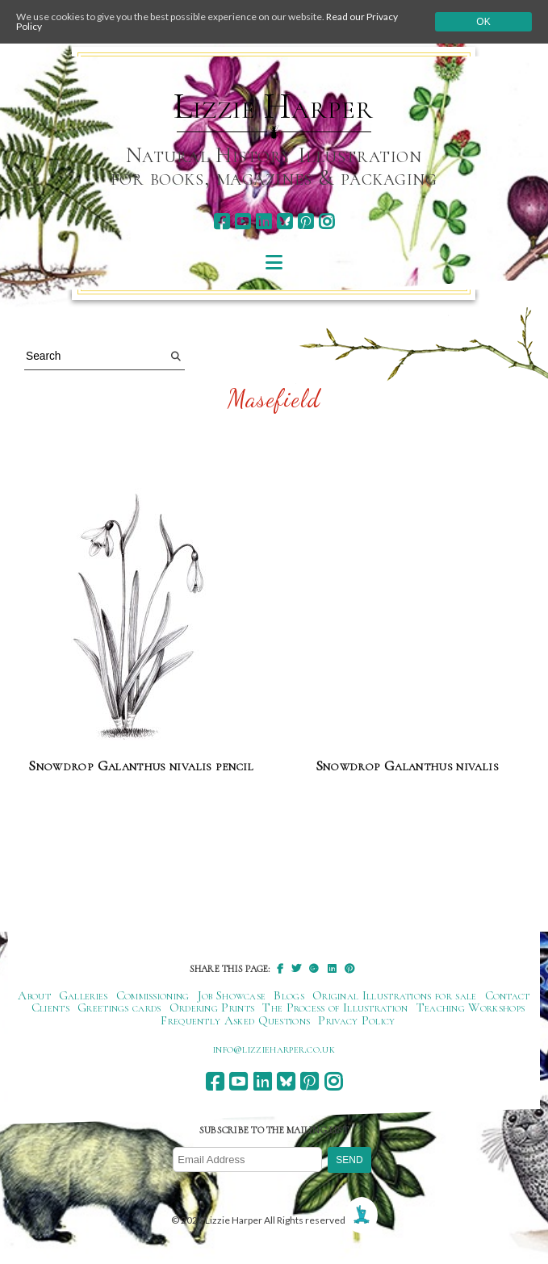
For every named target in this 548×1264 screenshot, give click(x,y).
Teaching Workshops (470, 1007)
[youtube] (242, 221)
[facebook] (221, 221)
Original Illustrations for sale (394, 995)
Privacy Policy (356, 1020)
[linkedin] (263, 221)
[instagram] (326, 221)
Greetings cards (119, 1007)
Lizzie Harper (273, 106)
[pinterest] (305, 221)
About (34, 995)
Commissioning (153, 995)
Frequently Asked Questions (235, 1020)
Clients (50, 1007)
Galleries (83, 995)
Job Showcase (232, 995)
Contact (507, 995)
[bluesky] (284, 221)
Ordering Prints (212, 1007)
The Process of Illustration (335, 1007)
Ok (483, 21)
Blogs (289, 995)
